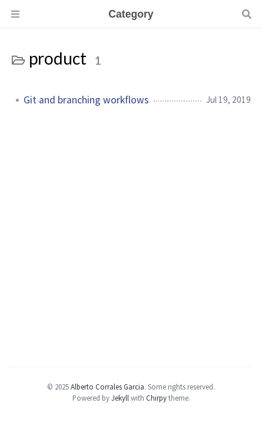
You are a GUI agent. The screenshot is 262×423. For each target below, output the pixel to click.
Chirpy (156, 397)
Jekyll (120, 397)
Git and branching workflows (86, 99)
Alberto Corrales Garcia (107, 386)
